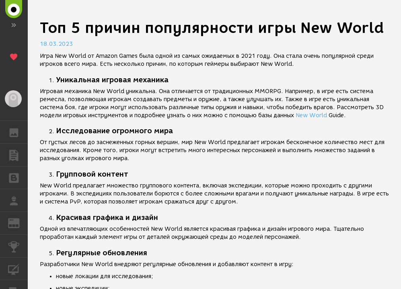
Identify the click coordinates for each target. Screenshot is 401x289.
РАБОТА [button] (18, 200)
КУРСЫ (18, 268)
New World (311, 115)
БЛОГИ (18, 177)
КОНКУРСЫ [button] (18, 246)
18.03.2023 (56, 44)
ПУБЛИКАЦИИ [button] (18, 155)
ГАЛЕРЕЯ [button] (18, 132)
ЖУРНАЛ (18, 223)
